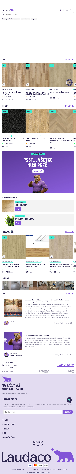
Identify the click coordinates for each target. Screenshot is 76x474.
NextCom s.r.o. (62, 469)
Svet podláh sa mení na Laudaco (37, 335)
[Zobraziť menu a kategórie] (73, 10)
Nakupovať (38, 171)
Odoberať (67, 412)
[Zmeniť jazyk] (60, 10)
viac (17, 209)
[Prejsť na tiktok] (42, 444)
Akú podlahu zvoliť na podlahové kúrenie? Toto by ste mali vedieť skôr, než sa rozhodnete (47, 301)
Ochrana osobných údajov (16, 469)
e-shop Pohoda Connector (48, 469)
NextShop (36, 469)
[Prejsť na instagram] (38, 444)
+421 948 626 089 (65, 365)
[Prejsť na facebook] (34, 444)
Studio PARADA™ (44, 472)
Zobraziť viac (69, 59)
